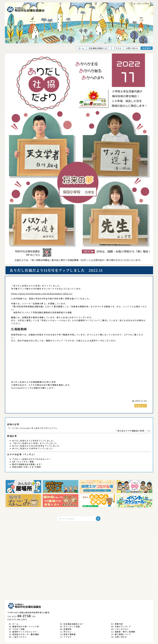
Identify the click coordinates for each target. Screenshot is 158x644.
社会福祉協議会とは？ (99, 48)
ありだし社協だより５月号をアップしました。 (33, 440)
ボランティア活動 (71, 626)
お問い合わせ (132, 48)
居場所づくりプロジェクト (24, 631)
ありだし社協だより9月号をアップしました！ (33, 448)
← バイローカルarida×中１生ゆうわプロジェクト (32, 428)
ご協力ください (19, 637)
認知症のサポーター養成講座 (25, 634)
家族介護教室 (69, 634)
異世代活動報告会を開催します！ (27, 464)
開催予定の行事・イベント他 (25, 626)
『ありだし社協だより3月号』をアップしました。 (35, 443)
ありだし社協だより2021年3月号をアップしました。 (36, 445)
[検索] (98, 518)
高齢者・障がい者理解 (125, 631)
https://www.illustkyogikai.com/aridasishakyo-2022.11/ (42, 293)
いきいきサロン (122, 629)
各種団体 (67, 629)
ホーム (81, 48)
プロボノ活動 (18, 629)
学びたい (67, 631)
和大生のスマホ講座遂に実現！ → (133, 430)
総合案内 (147, 48)
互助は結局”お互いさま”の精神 (26, 467)
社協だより (140, 405)
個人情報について (123, 634)
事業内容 (119, 624)
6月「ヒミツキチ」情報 (23, 461)
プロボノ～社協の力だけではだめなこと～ (31, 459)
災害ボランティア (123, 626)
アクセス (118, 48)
